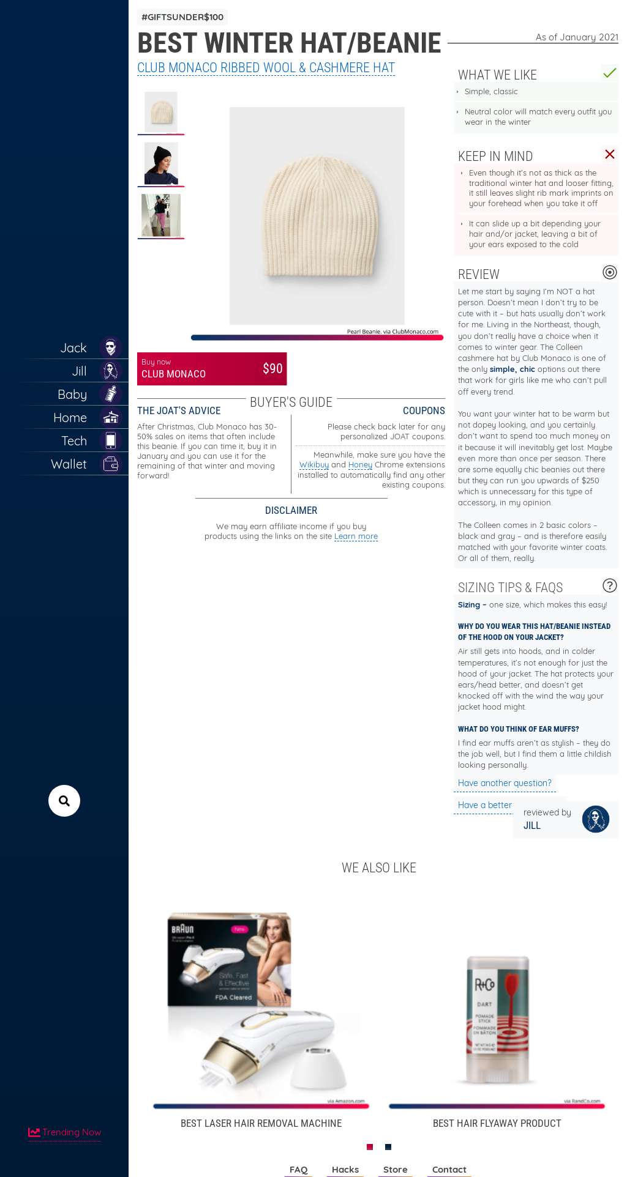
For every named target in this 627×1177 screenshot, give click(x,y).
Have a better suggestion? (510, 805)
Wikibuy (314, 464)
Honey (360, 464)
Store (395, 1169)
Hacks (345, 1169)
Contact (449, 1169)
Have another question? (505, 783)
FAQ (298, 1169)
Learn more (356, 536)
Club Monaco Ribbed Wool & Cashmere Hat (266, 67)
